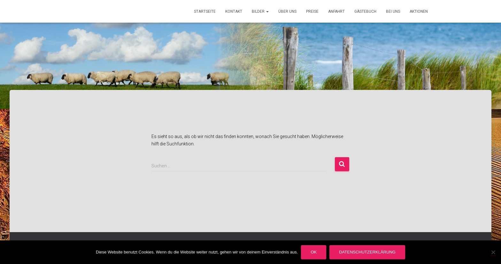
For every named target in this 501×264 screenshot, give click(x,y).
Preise (312, 11)
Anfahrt (336, 11)
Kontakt (233, 11)
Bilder (260, 11)
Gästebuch (365, 11)
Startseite (205, 11)
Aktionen (419, 11)
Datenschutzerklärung (367, 252)
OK (314, 252)
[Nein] (493, 252)
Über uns (287, 11)
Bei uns (393, 11)
